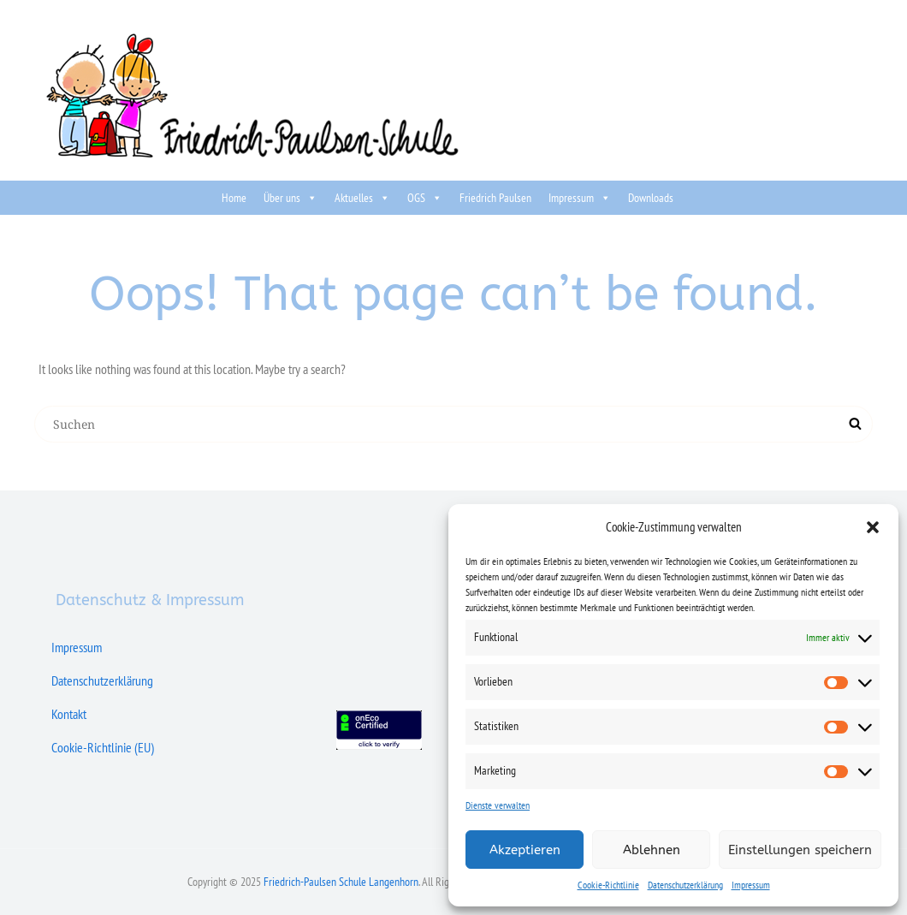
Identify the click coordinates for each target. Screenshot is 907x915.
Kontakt (68, 713)
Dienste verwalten (497, 805)
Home (234, 197)
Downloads (650, 197)
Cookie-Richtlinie (608, 884)
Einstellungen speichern (800, 850)
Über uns (290, 198)
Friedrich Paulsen (495, 197)
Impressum (751, 884)
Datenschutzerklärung (685, 884)
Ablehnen (651, 850)
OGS (424, 198)
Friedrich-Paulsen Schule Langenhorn (341, 881)
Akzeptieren (524, 850)
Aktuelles (362, 198)
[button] (872, 527)
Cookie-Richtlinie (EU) (102, 747)
